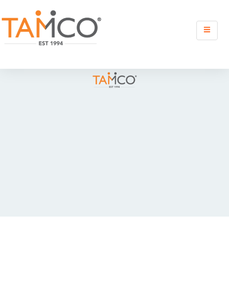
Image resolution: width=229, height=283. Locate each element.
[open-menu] (207, 30)
